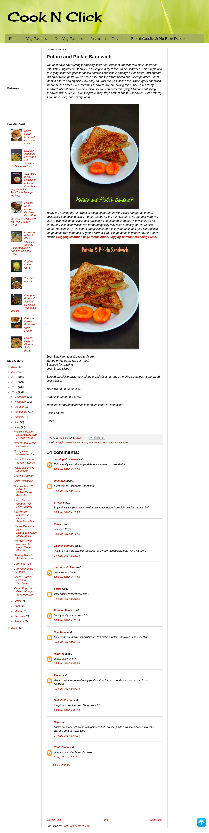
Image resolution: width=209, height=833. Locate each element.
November (21, 401)
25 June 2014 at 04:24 (67, 688)
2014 (14, 392)
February (20, 616)
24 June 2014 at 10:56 (67, 512)
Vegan (112, 442)
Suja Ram (60, 632)
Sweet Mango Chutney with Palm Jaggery (23, 503)
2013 (14, 627)
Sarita (57, 589)
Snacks (104, 442)
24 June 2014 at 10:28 (67, 469)
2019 (14, 366)
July (17, 422)
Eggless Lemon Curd (28, 264)
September (21, 411)
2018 (14, 371)
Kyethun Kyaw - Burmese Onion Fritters (29, 324)
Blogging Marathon (66, 442)
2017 (14, 377)
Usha (57, 722)
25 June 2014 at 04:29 (67, 710)
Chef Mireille (61, 747)
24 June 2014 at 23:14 (67, 620)
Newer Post (54, 819)
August (19, 417)
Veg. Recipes (36, 38)
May (17, 601)
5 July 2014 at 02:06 (65, 757)
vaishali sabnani (64, 545)
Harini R (59, 653)
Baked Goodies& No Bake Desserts (159, 38)
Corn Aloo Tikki (23, 563)
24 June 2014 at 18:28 (67, 577)
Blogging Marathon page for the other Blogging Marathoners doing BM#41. (107, 237)
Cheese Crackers (24, 475)
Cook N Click (54, 17)
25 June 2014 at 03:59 (67, 663)
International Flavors (106, 38)
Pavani (58, 675)
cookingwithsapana (66, 459)
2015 (14, 387)
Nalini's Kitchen (63, 700)
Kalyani (58, 524)
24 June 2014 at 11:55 (67, 534)
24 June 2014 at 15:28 (67, 555)
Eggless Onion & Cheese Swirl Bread (29, 344)
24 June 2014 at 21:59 (67, 598)
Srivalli (58, 502)
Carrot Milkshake (23, 481)
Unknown (60, 481)
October (19, 406)
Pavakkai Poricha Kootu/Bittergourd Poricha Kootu (25, 434)
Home (13, 38)
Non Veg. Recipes (69, 38)
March (19, 611)
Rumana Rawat (63, 610)
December (21, 396)
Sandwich (94, 442)
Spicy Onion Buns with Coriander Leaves (30, 137)
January (19, 621)
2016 (14, 382)
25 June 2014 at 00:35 (67, 642)
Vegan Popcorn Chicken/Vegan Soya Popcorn (24, 591)
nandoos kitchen (64, 567)
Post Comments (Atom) (76, 826)
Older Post (155, 819)
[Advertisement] (104, 792)
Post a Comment (60, 764)
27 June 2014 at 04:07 (67, 735)
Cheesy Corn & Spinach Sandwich (23, 580)
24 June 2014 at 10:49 (67, 491)
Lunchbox (82, 442)
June (18, 427)
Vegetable (122, 442)
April (17, 606)
